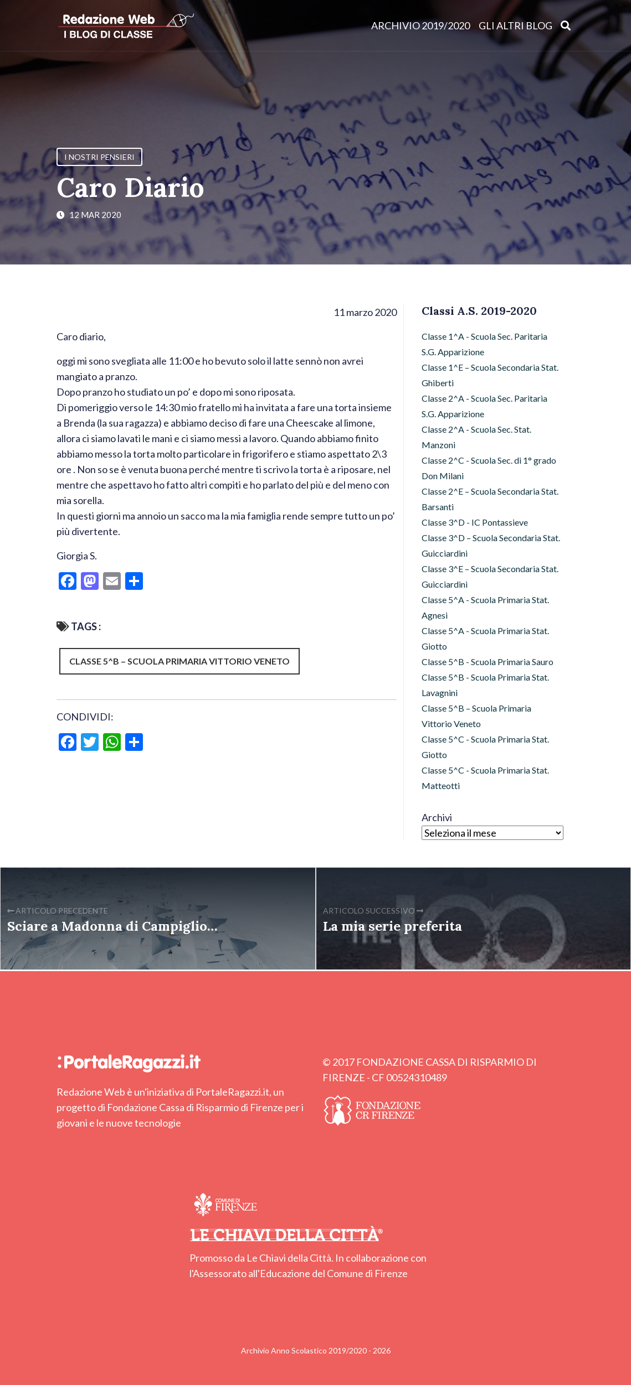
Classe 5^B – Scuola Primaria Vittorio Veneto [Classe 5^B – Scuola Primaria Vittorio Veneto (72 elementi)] (476, 716)
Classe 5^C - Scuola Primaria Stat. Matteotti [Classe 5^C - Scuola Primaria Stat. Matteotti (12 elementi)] (485, 778)
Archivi (437, 817)
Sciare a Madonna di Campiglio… (112, 926)
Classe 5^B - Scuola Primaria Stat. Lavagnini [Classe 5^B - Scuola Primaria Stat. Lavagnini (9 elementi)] (485, 685)
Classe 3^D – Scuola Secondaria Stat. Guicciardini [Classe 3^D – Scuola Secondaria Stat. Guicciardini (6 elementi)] (491, 545)
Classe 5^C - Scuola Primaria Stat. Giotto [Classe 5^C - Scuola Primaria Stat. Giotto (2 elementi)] (485, 747)
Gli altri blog (515, 25)
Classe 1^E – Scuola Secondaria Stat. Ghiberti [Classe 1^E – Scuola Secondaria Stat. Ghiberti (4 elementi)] (490, 375)
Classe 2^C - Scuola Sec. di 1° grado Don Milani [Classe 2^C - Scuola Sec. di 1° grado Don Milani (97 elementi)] (489, 468)
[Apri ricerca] (566, 25)
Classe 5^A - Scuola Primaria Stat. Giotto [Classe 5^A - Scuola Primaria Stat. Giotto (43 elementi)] (485, 638)
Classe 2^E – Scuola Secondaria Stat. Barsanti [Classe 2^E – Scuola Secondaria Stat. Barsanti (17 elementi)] (490, 499)
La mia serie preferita (392, 926)
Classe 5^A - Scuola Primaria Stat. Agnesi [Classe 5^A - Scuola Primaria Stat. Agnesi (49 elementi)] (485, 607)
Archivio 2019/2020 (420, 25)
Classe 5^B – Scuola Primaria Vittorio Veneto (179, 661)
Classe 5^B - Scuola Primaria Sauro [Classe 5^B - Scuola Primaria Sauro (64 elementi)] (487, 661)
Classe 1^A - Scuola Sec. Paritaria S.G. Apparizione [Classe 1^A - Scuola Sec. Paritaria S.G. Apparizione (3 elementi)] (484, 344)
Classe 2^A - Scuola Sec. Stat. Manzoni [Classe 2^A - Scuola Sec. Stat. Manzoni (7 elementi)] (476, 437)
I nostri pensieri (99, 157)
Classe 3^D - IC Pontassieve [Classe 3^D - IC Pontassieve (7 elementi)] (475, 522)
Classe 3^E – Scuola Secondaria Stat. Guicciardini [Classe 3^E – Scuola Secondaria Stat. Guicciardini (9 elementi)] (490, 576)
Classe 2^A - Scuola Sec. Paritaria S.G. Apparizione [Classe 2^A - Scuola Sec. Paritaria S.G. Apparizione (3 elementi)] (484, 406)
